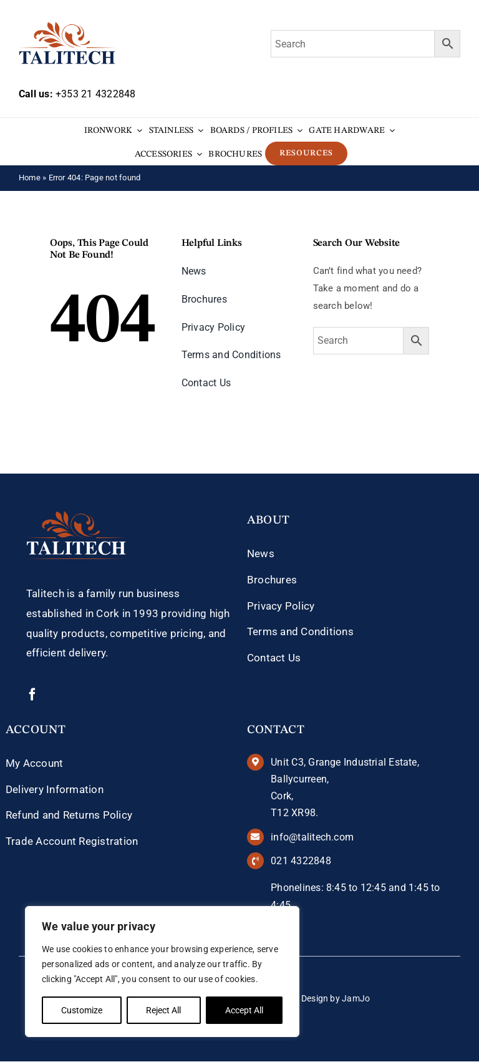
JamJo (356, 998)
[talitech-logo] (67, 26)
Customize (81, 1010)
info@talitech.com (312, 837)
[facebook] (32, 694)
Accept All (244, 1010)
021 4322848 (301, 861)
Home (30, 177)
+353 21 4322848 (95, 94)
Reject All (163, 1010)
